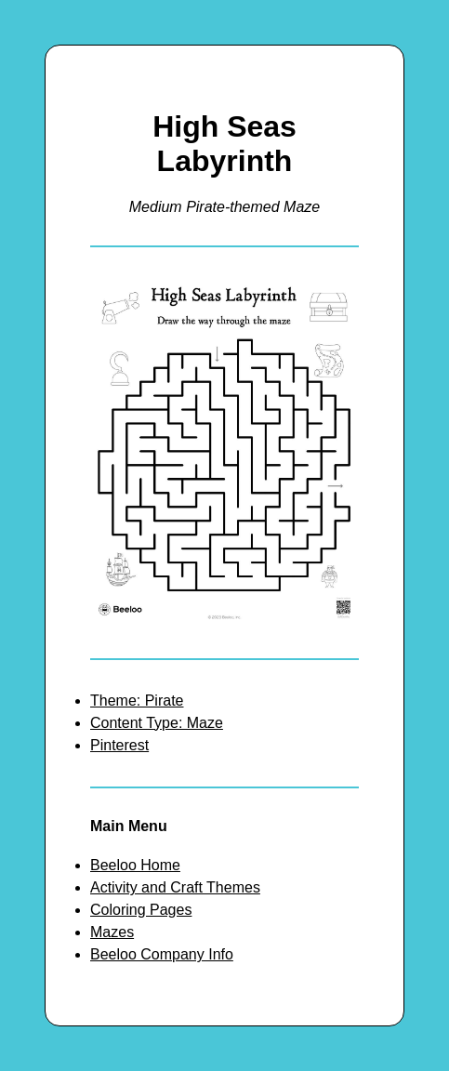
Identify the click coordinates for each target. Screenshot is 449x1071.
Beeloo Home (135, 865)
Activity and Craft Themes (175, 887)
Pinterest (119, 745)
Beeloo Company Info (161, 954)
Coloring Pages (140, 910)
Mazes (112, 932)
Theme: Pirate (136, 700)
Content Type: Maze (156, 723)
